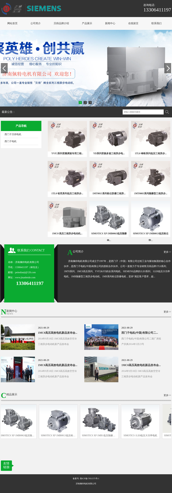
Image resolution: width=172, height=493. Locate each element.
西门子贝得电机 (13, 134)
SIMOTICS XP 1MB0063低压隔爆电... (109, 237)
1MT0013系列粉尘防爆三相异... (109, 193)
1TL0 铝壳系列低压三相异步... (67, 193)
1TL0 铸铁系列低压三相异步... (151, 153)
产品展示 (87, 23)
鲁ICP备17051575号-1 (89, 478)
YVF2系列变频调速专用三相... (67, 153)
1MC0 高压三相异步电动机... (67, 233)
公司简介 (35, 23)
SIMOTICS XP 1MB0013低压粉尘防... (150, 237)
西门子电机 (11, 141)
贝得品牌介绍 (61, 23)
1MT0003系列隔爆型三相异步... (150, 193)
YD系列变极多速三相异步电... (109, 153)
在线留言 (133, 23)
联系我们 (156, 23)
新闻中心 (110, 23)
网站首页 (12, 23)
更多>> (167, 252)
